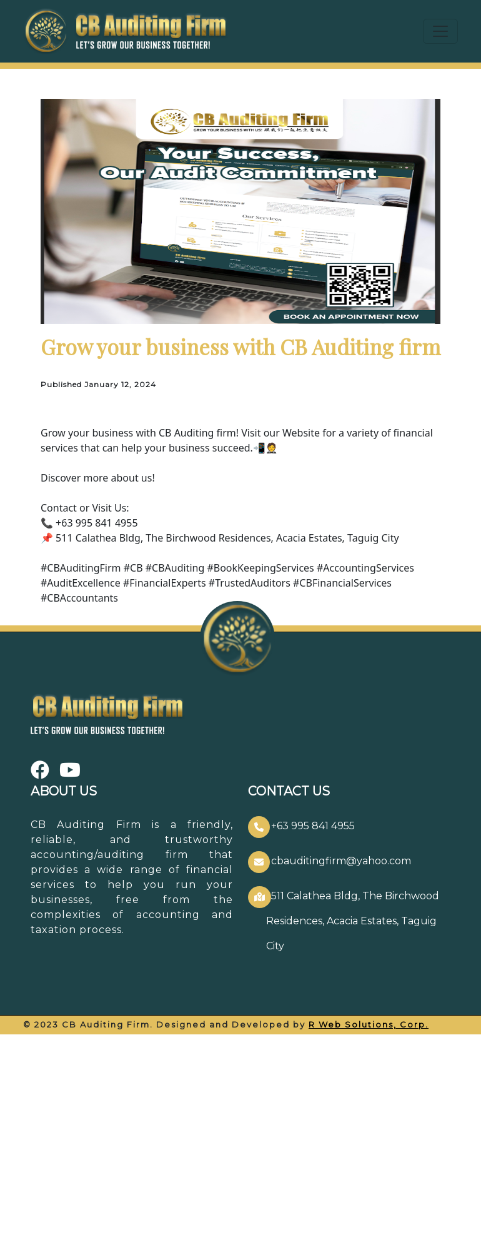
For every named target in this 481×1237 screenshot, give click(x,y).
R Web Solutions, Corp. (369, 1024)
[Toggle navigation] (440, 31)
